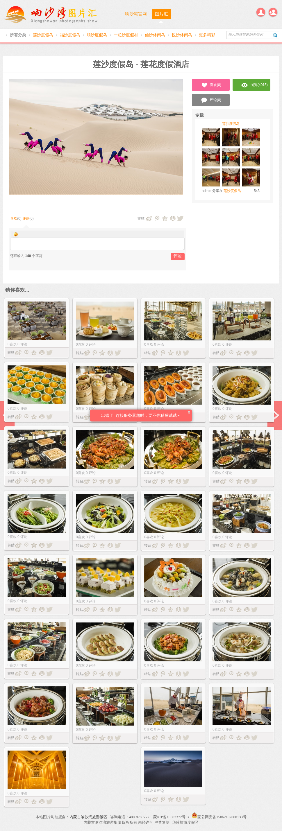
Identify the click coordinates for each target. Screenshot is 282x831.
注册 (273, 12)
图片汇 (161, 13)
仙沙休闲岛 (155, 35)
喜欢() (211, 85)
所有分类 (18, 35)
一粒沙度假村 (126, 35)
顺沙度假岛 (97, 35)
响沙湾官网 (136, 13)
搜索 (275, 35)
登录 (260, 12)
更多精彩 (207, 35)
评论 (25, 218)
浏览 (254, 85)
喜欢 (13, 218)
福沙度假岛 (70, 35)
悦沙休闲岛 (182, 35)
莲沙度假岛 (43, 35)
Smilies (16, 234)
